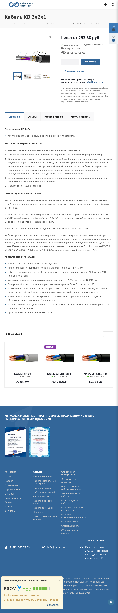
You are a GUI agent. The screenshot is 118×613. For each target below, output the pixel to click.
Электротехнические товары (45, 518)
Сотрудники (11, 485)
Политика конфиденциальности (73, 516)
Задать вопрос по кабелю (71, 495)
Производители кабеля (70, 502)
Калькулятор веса (72, 48)
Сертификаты (12, 489)
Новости (9, 480)
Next (54, 76)
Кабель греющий (43, 507)
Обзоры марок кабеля (69, 531)
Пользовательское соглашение (72, 509)
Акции (8, 502)
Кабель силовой (42, 476)
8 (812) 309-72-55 (20, 547)
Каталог (37, 471)
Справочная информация (68, 473)
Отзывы (9, 493)
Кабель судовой (42, 487)
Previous (10, 76)
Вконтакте (111, 602)
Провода (38, 512)
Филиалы (10, 510)
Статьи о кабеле (70, 525)
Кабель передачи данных (43, 502)
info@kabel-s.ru (94, 82)
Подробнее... (52, 604)
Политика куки (69, 521)
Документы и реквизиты (68, 481)
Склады (9, 476)
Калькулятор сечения (74, 52)
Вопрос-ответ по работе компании (71, 488)
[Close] (59, 580)
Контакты (10, 506)
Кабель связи (41, 496)
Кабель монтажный (44, 492)
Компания (10, 471)
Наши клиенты (13, 498)
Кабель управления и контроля (44, 482)
